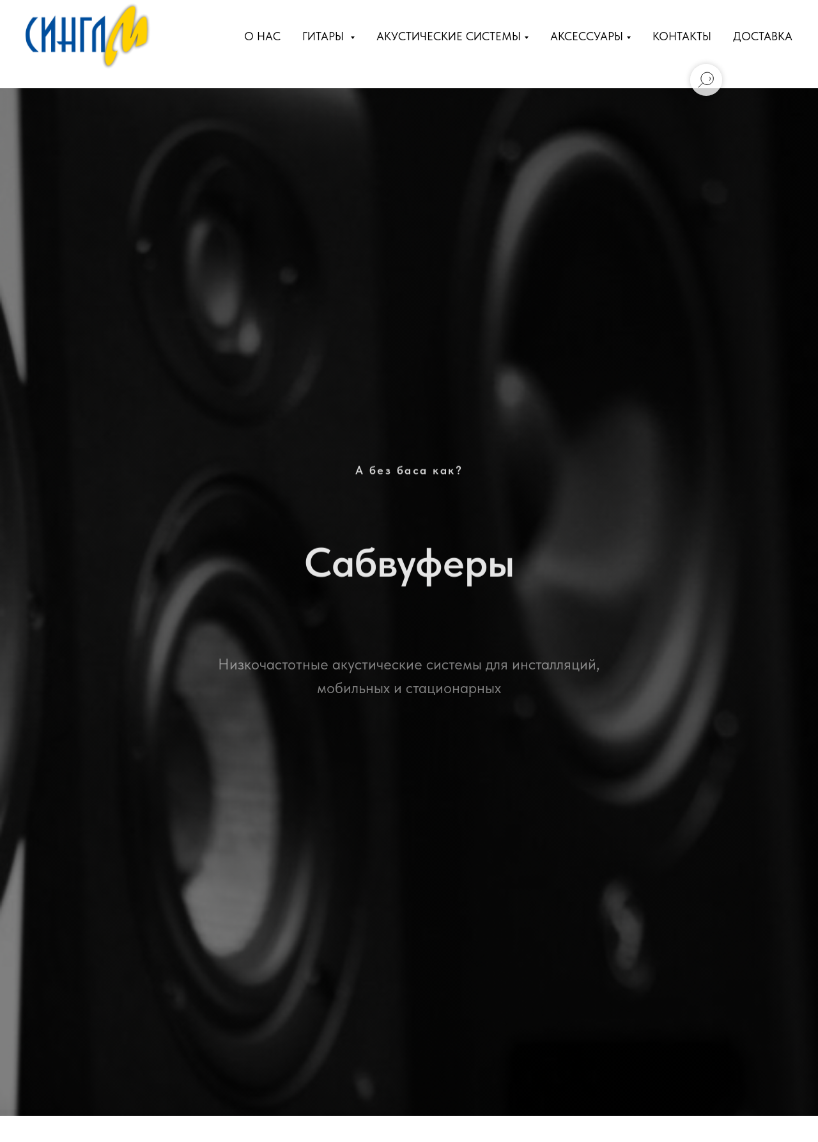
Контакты (681, 36)
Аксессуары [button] (586, 36)
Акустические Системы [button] (448, 36)
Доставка (762, 36)
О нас (262, 36)
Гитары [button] (324, 36)
